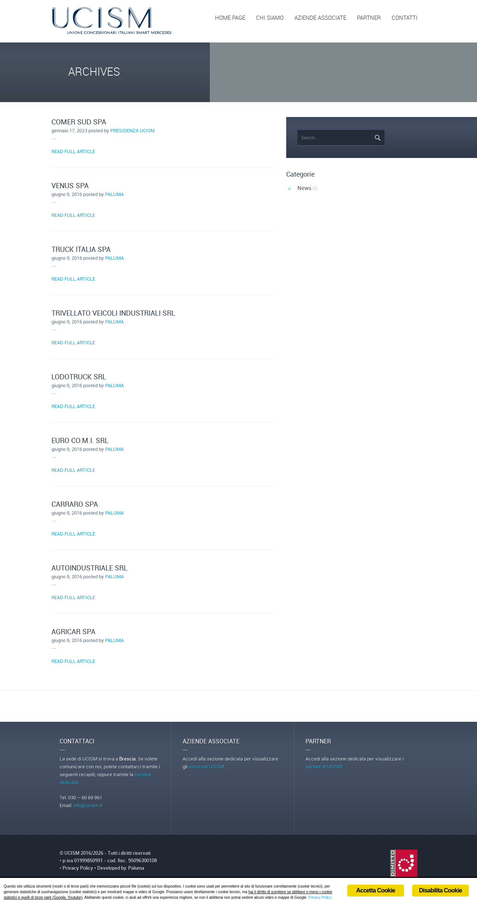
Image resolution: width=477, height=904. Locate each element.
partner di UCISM (324, 766)
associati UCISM (206, 766)
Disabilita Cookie (440, 890)
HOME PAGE (230, 18)
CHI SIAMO (270, 18)
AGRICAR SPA (73, 632)
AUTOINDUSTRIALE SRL (89, 568)
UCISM (72, 853)
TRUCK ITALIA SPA (81, 250)
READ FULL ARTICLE (73, 151)
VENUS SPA (70, 186)
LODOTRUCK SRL (78, 377)
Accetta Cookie (375, 890)
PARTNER (369, 18)
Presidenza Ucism (132, 130)
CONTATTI (404, 18)
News (304, 189)
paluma (114, 194)
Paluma (136, 868)
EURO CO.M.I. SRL (79, 441)
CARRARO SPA (74, 505)
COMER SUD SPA (78, 122)
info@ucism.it (87, 805)
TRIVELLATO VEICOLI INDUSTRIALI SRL (113, 313)
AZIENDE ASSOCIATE (320, 18)
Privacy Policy (78, 868)
